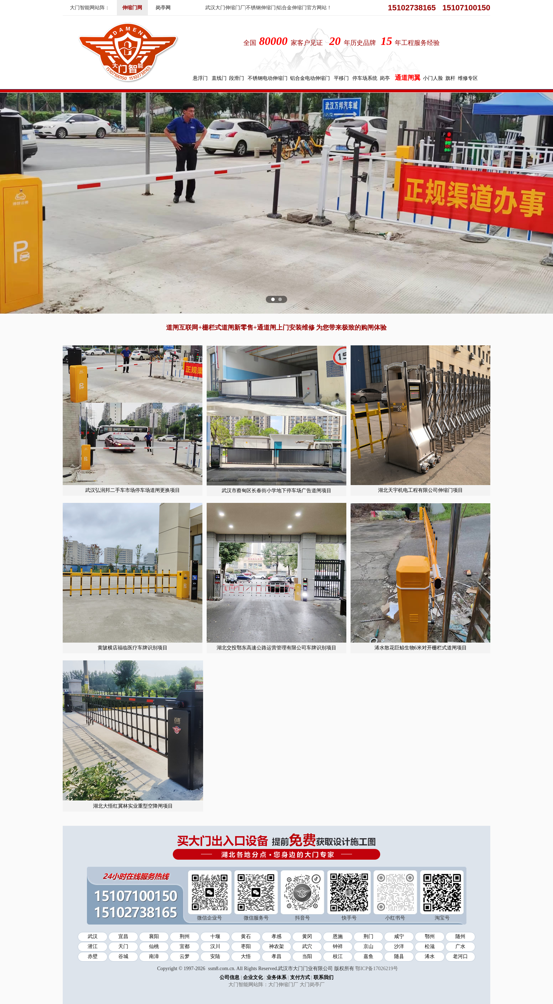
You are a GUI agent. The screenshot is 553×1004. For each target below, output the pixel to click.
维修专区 (468, 78)
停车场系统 (364, 78)
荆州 (185, 936)
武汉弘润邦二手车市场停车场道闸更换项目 (132, 490)
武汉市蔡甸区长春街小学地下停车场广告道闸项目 (276, 490)
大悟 (246, 956)
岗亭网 (163, 7)
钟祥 (338, 946)
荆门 (368, 936)
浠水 (430, 956)
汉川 (215, 946)
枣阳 (246, 946)
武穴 (307, 946)
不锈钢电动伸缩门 (268, 78)
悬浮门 (200, 78)
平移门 (341, 78)
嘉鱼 (368, 956)
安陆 (215, 956)
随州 (460, 936)
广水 (460, 946)
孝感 (276, 936)
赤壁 (93, 956)
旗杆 (450, 78)
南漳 (154, 956)
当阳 (307, 956)
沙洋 (399, 946)
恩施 (338, 936)
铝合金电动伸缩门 (310, 78)
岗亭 (385, 78)
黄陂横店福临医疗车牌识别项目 (132, 647)
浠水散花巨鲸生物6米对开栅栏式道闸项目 (420, 647)
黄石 (246, 936)
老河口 (460, 956)
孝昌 (276, 956)
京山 (368, 946)
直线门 (219, 78)
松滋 (430, 946)
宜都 (185, 946)
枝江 (338, 956)
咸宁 (399, 936)
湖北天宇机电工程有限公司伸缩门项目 (420, 490)
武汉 (93, 936)
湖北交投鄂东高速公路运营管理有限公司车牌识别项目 (276, 647)
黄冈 (307, 936)
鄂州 (430, 936)
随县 (399, 956)
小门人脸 (433, 78)
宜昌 (123, 936)
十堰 (215, 936)
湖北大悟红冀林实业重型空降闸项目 (133, 806)
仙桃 (154, 946)
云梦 (185, 956)
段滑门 (236, 78)
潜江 (93, 946)
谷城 (123, 956)
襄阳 (154, 936)
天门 (123, 946)
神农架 (276, 946)
